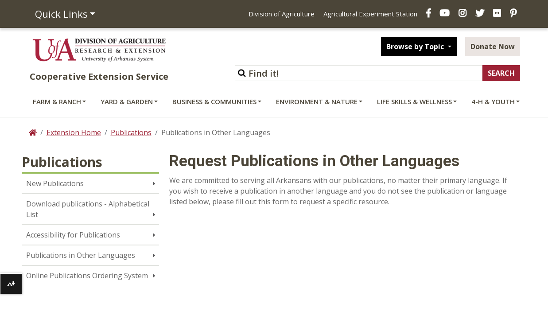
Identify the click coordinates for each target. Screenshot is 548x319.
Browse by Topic (416, 46)
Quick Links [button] (61, 13)
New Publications (55, 183)
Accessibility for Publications (73, 235)
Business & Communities (214, 101)
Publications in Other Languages (80, 255)
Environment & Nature (317, 101)
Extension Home (74, 132)
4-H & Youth (493, 101)
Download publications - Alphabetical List (87, 209)
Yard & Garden (127, 101)
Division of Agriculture (282, 13)
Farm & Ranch (57, 101)
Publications (131, 132)
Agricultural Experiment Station (370, 13)
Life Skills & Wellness (414, 101)
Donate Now (492, 46)
